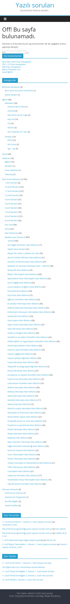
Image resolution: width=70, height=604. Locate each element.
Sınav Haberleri (11, 170)
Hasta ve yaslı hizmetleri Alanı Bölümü (24, 349)
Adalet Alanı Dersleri (16, 249)
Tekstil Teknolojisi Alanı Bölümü (21, 458)
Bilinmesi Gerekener (11, 87)
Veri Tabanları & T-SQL (17, 131)
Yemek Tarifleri (11, 505)
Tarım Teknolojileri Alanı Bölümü (22, 454)
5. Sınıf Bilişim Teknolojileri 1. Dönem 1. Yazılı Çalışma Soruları (29, 544)
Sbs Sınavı (12, 144)
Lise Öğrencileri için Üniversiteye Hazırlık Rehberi (23, 567)
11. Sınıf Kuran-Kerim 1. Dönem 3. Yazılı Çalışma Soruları (27, 522)
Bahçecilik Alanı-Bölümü (18, 270)
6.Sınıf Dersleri (11, 208)
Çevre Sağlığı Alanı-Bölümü (19, 282)
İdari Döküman (11, 233)
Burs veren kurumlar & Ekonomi (19, 90)
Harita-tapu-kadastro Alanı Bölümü (23, 345)
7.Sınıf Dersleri (11, 212)
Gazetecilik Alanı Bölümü (18, 316)
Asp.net (11, 119)
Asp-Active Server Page (18, 115)
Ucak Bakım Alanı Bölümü (19, 471)
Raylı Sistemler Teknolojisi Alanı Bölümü (25, 442)
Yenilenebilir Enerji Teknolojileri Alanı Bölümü (28, 479)
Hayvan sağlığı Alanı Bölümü (20, 354)
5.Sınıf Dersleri (11, 203)
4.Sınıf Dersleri (11, 199)
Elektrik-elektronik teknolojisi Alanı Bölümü (26, 308)
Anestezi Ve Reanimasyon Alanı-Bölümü (25, 261)
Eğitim (5, 99)
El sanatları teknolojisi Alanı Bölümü (23, 303)
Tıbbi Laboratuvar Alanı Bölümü (21, 467)
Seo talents (61, 529)
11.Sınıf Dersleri (12, 191)
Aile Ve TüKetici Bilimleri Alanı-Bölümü (24, 257)
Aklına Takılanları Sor (11, 69)
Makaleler (9, 103)
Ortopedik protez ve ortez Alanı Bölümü (25, 421)
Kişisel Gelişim (11, 94)
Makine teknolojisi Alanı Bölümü (22, 387)
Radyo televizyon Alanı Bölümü (21, 433)
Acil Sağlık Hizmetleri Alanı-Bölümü (23, 245)
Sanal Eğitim (7, 72)
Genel (4, 154)
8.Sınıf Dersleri (11, 216)
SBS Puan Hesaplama (11, 67)
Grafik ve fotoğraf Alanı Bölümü (21, 333)
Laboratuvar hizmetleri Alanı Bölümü (24, 383)
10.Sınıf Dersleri (12, 187)
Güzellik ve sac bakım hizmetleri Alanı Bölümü (28, 337)
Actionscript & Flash (16, 106)
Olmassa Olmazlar (10, 489)
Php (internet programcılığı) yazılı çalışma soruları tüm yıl (27, 529)
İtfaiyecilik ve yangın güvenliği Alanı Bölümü (27, 366)
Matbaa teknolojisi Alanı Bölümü (22, 391)
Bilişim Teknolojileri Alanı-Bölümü (22, 274)
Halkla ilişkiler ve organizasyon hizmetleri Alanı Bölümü (32, 341)
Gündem (9, 166)
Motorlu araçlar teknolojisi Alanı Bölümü (25, 408)
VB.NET (11, 127)
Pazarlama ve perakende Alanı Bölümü (25, 425)
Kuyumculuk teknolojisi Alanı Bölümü (24, 379)
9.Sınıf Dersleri (11, 220)
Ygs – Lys (11, 148)
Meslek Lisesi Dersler (14, 237)
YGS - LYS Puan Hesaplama (14, 64)
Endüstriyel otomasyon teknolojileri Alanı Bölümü (29, 312)
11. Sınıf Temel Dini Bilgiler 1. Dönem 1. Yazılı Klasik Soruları (28, 571)
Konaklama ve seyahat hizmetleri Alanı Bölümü (28, 375)
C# (9, 123)
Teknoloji (9, 174)
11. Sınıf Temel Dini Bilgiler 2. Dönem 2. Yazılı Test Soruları (27, 575)
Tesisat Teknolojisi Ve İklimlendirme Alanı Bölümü (29, 463)
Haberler (6, 158)
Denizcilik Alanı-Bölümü (18, 291)
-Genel (10, 240)
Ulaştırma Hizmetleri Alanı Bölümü (23, 475)
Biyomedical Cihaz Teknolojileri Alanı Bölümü (27, 278)
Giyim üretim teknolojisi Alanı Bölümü (24, 324)
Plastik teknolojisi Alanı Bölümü (21, 429)
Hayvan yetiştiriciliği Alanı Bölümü (22, 358)
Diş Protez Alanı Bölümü (18, 295)
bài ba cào (51, 540)
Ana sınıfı (9, 224)
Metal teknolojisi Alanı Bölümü (21, 396)
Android (11, 111)
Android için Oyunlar (14, 493)
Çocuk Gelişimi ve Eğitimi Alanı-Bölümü (25, 287)
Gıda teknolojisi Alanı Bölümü (20, 328)
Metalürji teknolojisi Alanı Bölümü (22, 400)
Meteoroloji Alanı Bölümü (19, 404)
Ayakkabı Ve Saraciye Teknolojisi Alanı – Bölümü (29, 266)
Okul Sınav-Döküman (11, 179)
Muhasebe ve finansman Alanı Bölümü (25, 412)
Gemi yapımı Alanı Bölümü (19, 320)
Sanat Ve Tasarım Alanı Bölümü (21, 450)
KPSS (10, 140)
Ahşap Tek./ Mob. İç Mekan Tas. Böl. (23, 253)
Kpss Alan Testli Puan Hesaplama (16, 61)
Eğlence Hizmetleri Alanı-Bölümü (22, 299)
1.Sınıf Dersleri (11, 182)
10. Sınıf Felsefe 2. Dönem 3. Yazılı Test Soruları (22, 579)
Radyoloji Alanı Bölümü (18, 437)
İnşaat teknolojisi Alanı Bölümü (21, 362)
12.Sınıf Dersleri (12, 195)
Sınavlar (8, 136)
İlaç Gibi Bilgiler (11, 501)
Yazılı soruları (35, 5)
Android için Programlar (15, 497)
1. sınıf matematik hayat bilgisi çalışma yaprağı (22, 540)
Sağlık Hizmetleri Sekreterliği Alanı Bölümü (26, 446)
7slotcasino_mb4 (9, 524)
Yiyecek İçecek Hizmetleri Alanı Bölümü (25, 484)
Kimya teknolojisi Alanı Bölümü (21, 370)
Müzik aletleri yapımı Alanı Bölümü (23, 417)
